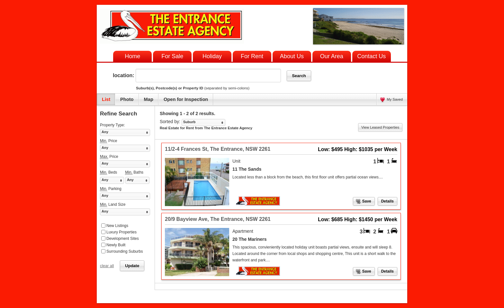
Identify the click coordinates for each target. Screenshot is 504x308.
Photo (127, 99)
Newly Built (115, 245)
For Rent (252, 56)
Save (366, 201)
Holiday (212, 56)
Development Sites (122, 238)
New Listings (117, 225)
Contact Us (371, 56)
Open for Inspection (186, 99)
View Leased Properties (380, 127)
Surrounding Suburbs (124, 251)
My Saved (395, 99)
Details (387, 201)
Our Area (331, 56)
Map (148, 99)
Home (132, 56)
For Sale (172, 56)
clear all (107, 266)
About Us (292, 56)
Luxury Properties (121, 232)
